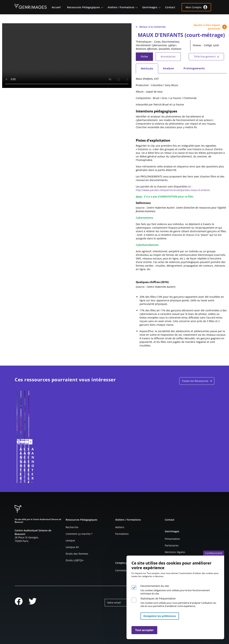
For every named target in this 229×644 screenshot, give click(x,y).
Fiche (147, 57)
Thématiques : (144, 41)
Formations (122, 534)
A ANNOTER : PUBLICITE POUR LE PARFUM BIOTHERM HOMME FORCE (38, 455)
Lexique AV (72, 547)
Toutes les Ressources (195, 381)
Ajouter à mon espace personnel (210, 26)
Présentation (172, 539)
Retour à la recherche (151, 26)
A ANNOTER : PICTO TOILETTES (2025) (184, 451)
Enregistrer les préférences (159, 616)
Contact (169, 519)
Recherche (72, 527)
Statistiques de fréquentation (158, 598)
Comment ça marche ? (79, 534)
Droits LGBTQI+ (75, 560)
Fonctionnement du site (154, 586)
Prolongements (194, 68)
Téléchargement (205, 56)
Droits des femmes (77, 553)
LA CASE (75, 449)
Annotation (168, 56)
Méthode (149, 69)
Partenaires (172, 545)
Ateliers (119, 527)
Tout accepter (144, 630)
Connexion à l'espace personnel (57, 478)
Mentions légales (175, 552)
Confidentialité (213, 553)
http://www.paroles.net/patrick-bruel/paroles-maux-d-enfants (173, 190)
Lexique (70, 540)
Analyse (168, 68)
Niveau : (198, 45)
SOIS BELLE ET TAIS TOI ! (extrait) (138, 451)
